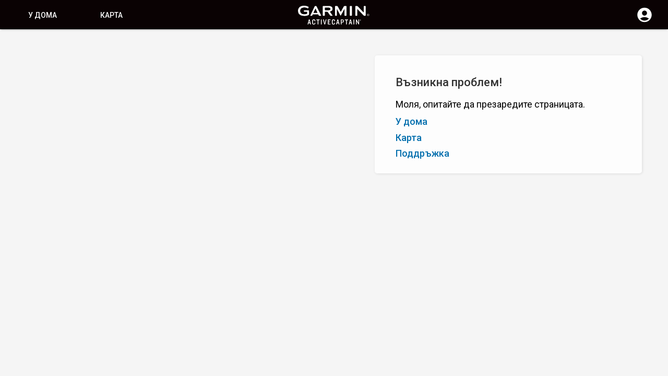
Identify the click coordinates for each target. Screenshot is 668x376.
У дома (42, 15)
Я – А (44, 93)
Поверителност (298, 367)
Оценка (74, 93)
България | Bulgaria (365, 367)
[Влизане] (644, 21)
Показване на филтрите (54, 69)
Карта (111, 15)
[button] (655, 328)
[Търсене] (87, 44)
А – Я (18, 93)
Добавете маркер (163, 93)
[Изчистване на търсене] (193, 45)
